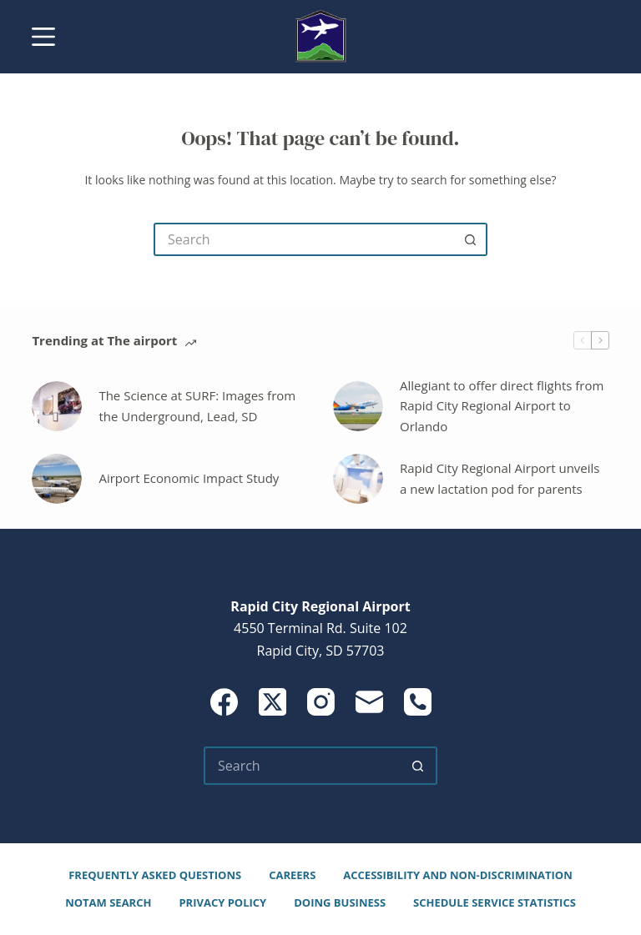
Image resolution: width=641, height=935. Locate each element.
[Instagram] (321, 702)
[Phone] (418, 702)
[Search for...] (304, 239)
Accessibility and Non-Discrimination (457, 875)
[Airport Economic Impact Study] (57, 479)
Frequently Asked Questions (154, 875)
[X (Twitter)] (272, 702)
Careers (292, 875)
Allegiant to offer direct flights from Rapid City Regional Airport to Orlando (501, 406)
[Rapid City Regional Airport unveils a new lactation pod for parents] (358, 479)
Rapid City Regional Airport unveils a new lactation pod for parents (500, 478)
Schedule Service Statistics (494, 903)
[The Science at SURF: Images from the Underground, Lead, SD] (57, 406)
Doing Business (340, 903)
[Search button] (470, 239)
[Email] (369, 702)
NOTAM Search (108, 903)
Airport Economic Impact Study (188, 478)
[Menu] (43, 36)
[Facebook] (224, 702)
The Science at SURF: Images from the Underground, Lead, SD (196, 406)
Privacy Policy (222, 903)
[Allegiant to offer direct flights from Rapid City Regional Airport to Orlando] (358, 406)
